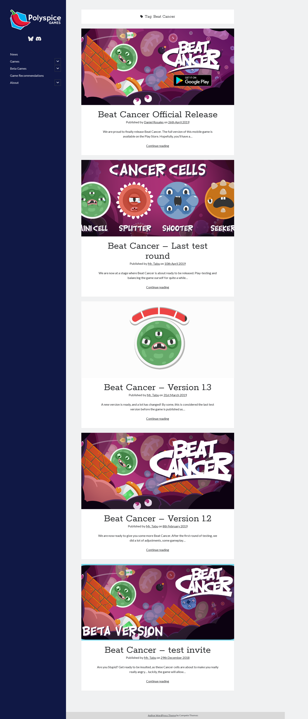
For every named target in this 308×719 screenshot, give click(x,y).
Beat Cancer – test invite (157, 602)
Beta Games (18, 68)
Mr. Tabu (154, 263)
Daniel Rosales (154, 122)
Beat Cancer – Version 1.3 (157, 339)
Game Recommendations (27, 75)
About (14, 82)
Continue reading (157, 146)
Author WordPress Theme (162, 715)
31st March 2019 (175, 395)
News (14, 54)
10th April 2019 (175, 263)
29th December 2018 (175, 657)
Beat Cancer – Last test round (157, 198)
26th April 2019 (178, 122)
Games (14, 61)
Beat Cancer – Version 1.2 (157, 471)
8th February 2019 (175, 526)
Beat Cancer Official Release (157, 67)
